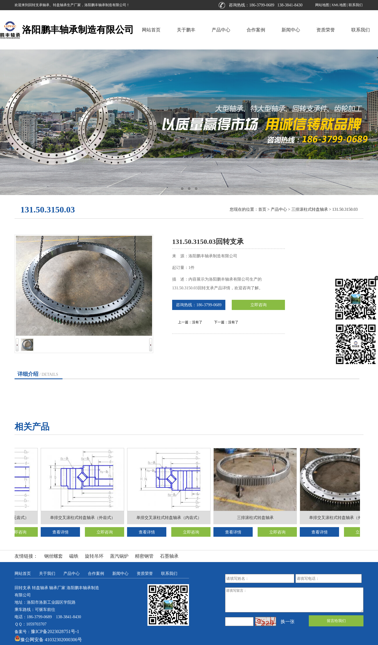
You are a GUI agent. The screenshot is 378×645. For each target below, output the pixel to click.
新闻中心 (290, 29)
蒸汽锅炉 (119, 556)
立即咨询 (258, 305)
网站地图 (322, 5)
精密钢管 (144, 556)
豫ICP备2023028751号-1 (55, 631)
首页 (262, 209)
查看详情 (62, 532)
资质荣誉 (325, 29)
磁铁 (74, 556)
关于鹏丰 (186, 29)
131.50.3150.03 (345, 209)
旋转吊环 (94, 556)
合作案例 (256, 29)
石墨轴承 (169, 556)
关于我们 (47, 573)
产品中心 (221, 29)
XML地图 (338, 5)
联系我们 (356, 5)
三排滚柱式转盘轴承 (309, 209)
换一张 (288, 621)
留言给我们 (336, 621)
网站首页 (151, 29)
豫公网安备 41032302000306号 (48, 639)
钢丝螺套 (53, 556)
